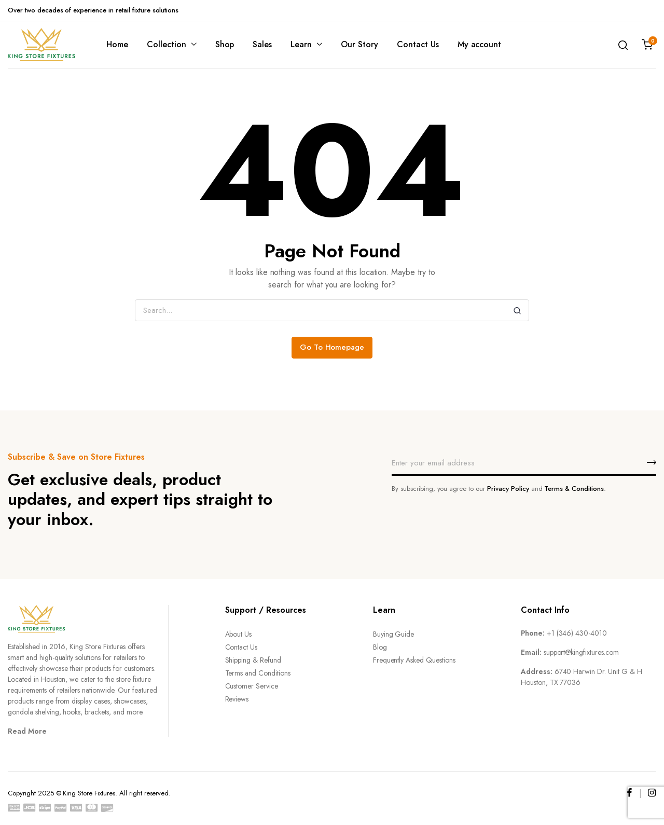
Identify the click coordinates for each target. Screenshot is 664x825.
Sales (262, 44)
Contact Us (418, 44)
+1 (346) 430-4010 (577, 633)
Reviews (237, 699)
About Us (238, 634)
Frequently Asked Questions (414, 660)
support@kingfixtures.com (581, 652)
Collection (166, 44)
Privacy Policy (508, 488)
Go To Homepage (332, 347)
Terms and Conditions (257, 673)
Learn (301, 44)
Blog (380, 647)
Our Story (359, 44)
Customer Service (252, 686)
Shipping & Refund (253, 660)
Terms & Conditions (573, 488)
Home (117, 44)
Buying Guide (393, 634)
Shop (224, 44)
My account (480, 44)
